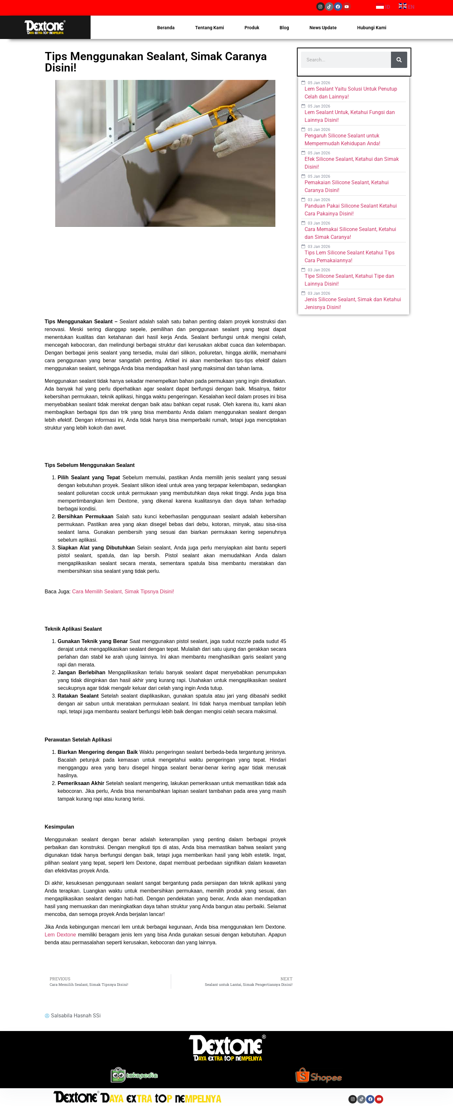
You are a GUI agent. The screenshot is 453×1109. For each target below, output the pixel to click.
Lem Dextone (60, 934)
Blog (284, 27)
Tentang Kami (209, 27)
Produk (252, 27)
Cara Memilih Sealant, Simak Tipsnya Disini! (123, 591)
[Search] (399, 60)
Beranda (166, 27)
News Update (323, 27)
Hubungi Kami (371, 27)
